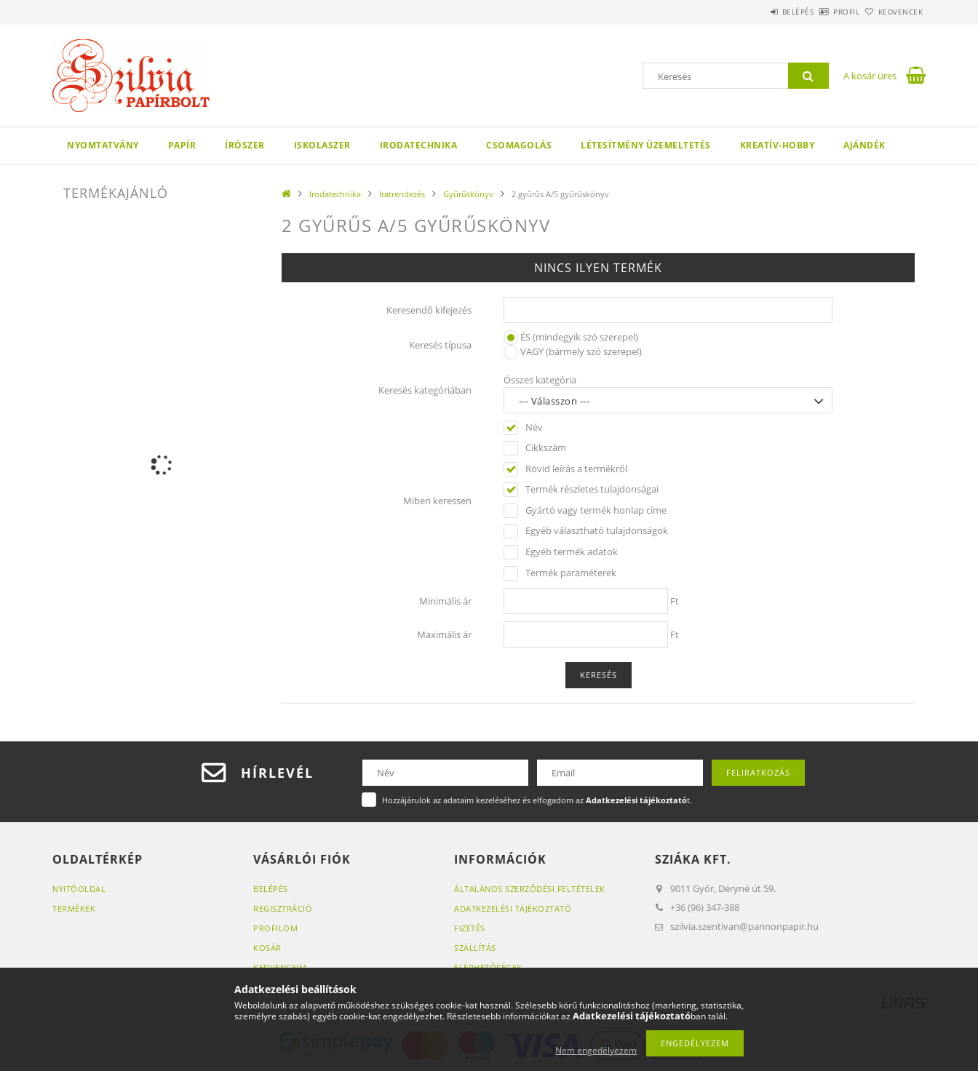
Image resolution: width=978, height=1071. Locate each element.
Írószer (245, 145)
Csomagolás (519, 145)
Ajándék (864, 145)
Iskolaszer (322, 145)
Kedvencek (892, 12)
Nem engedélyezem (596, 1050)
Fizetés (469, 928)
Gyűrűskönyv (468, 193)
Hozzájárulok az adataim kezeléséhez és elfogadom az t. (537, 800)
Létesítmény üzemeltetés (646, 145)
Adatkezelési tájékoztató (512, 908)
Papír (182, 145)
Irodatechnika (419, 145)
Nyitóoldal (79, 888)
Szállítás (475, 947)
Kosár (267, 947)
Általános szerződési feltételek (529, 888)
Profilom (275, 928)
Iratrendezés (402, 193)
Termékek (73, 908)
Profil (822, 12)
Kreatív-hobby (777, 145)
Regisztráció (282, 908)
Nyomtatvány (103, 145)
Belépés (758, 12)
